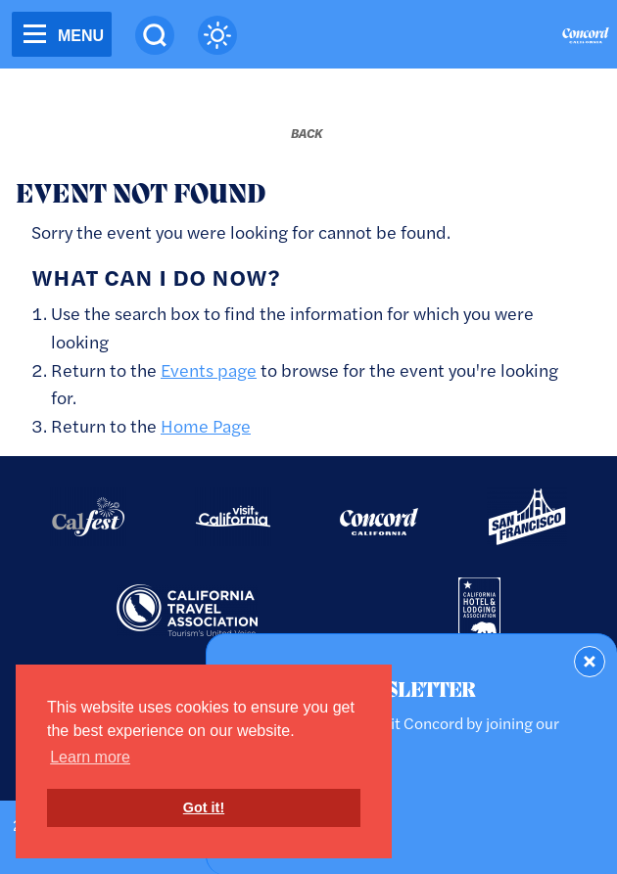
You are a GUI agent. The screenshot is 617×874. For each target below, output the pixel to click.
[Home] (585, 38)
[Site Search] (154, 35)
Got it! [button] (203, 807)
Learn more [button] (90, 757)
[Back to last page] (306, 133)
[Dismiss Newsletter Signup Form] (589, 661)
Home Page (206, 425)
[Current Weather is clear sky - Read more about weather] (217, 35)
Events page (209, 369)
